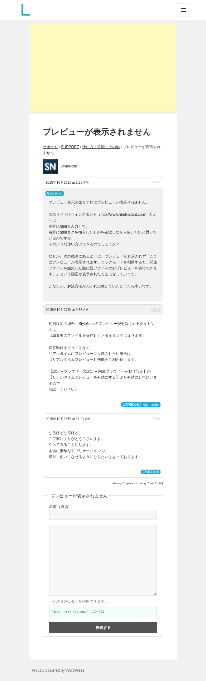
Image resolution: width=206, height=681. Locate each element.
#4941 (156, 182)
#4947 (156, 418)
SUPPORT (70, 147)
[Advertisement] (103, 67)
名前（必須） (60, 507)
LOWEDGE (131, 404)
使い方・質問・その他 (101, 147)
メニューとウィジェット (183, 16)
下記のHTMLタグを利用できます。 (78, 601)
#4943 (156, 310)
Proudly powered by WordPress (58, 670)
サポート (50, 147)
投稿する (103, 627)
